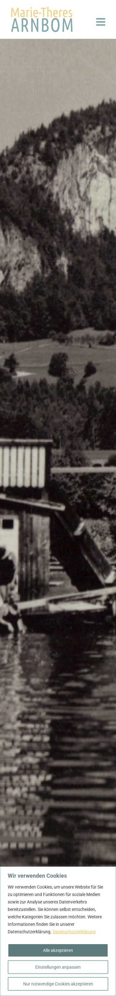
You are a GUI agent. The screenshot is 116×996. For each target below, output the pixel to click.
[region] (58, 931)
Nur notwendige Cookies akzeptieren (58, 983)
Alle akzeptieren (58, 950)
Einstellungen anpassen (58, 967)
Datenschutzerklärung (74, 931)
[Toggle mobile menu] (101, 21)
